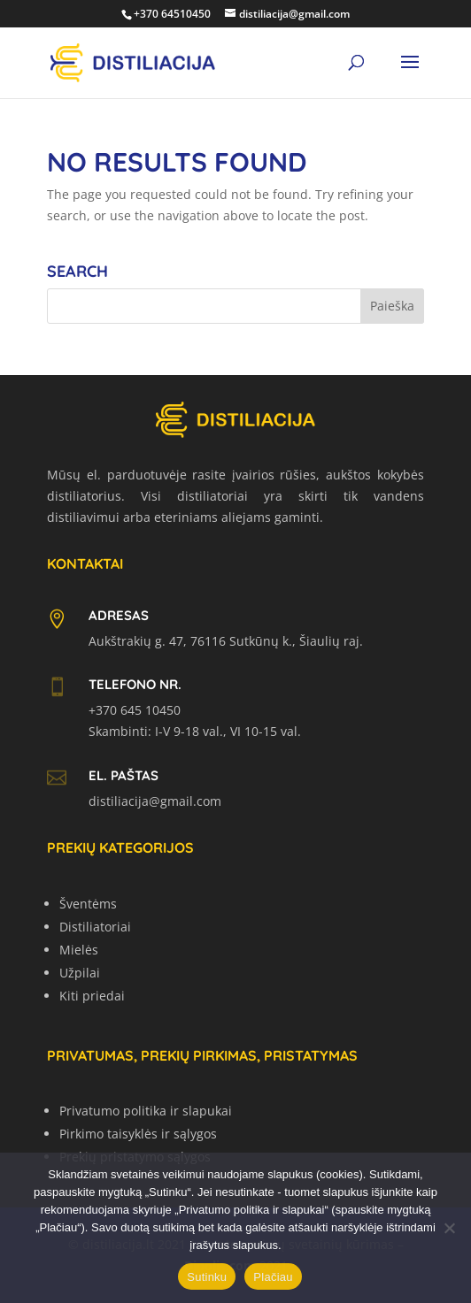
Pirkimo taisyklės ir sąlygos (138, 1133)
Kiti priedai (92, 995)
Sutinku (207, 1277)
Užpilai (79, 972)
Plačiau (272, 1277)
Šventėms (88, 903)
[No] (449, 1228)
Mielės (78, 949)
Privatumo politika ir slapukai (145, 1110)
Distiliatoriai (95, 926)
